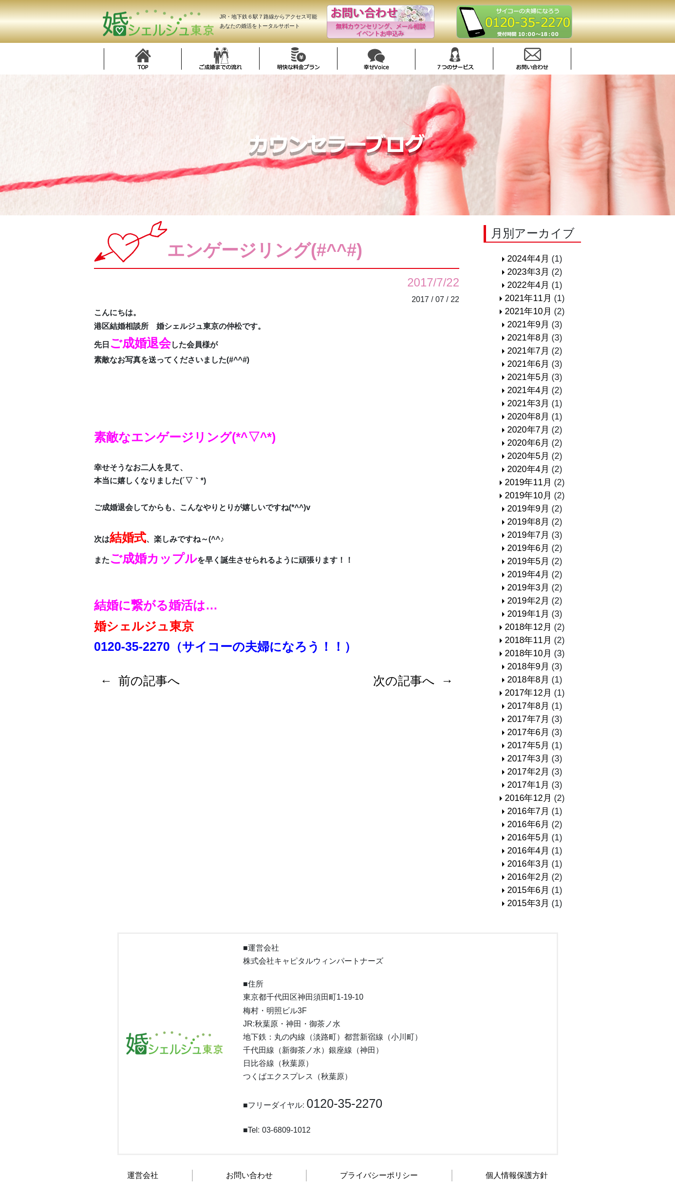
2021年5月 (528, 377)
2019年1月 (528, 614)
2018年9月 (528, 666)
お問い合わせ (249, 1175)
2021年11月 (528, 298)
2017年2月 (528, 772)
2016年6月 (528, 824)
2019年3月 (528, 587)
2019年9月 (528, 508)
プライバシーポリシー (379, 1175)
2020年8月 (528, 416)
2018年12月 (528, 627)
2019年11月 (528, 482)
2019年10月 (528, 495)
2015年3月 (528, 903)
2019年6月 (528, 548)
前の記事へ (149, 680)
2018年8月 (528, 679)
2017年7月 (528, 719)
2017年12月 (528, 693)
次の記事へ (404, 680)
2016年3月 (528, 864)
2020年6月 (528, 443)
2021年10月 (528, 311)
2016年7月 (528, 811)
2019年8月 (528, 522)
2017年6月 (528, 732)
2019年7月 (528, 535)
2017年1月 (528, 785)
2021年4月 (528, 390)
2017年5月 (528, 745)
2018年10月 (528, 653)
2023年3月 (528, 272)
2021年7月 (528, 351)
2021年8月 (528, 337)
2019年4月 (528, 574)
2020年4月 (528, 469)
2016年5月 (528, 837)
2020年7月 (528, 430)
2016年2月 (528, 877)
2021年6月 (528, 364)
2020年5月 (528, 456)
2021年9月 (528, 324)
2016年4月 (528, 850)
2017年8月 (528, 706)
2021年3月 (528, 403)
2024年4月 (528, 259)
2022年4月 (528, 285)
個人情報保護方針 (517, 1175)
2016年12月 (528, 798)
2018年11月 (528, 640)
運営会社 (142, 1175)
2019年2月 (528, 601)
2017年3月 (528, 758)
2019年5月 (528, 561)
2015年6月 (528, 890)
